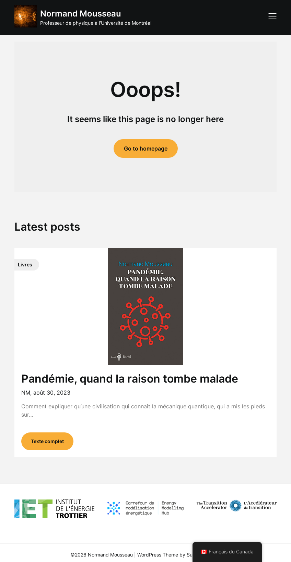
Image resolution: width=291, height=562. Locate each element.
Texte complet (47, 441)
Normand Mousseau (80, 14)
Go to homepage (145, 148)
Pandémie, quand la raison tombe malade (129, 378)
